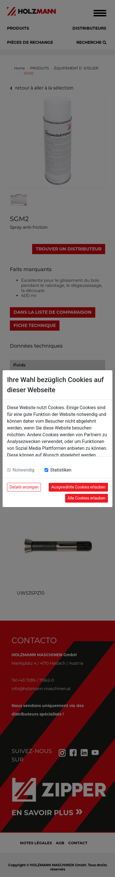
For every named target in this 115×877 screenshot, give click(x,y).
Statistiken (60, 470)
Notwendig (23, 470)
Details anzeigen (24, 487)
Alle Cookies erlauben (86, 498)
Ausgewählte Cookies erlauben (78, 487)
